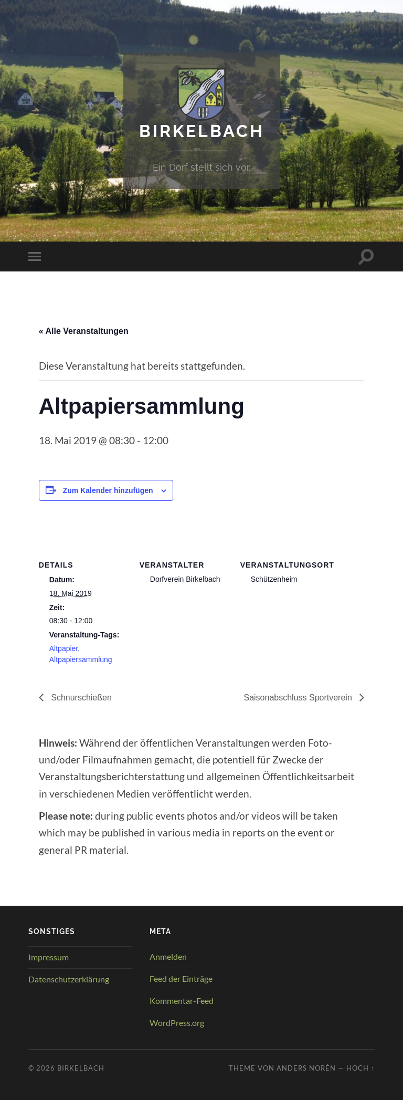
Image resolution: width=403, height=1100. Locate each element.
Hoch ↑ (360, 1068)
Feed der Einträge (181, 978)
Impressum (48, 957)
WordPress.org (177, 1023)
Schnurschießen (80, 697)
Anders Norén (306, 1068)
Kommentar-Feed (182, 1000)
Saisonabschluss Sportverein (298, 697)
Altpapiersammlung (80, 659)
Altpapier (63, 648)
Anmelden (168, 956)
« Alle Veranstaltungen (84, 331)
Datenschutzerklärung (68, 979)
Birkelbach (201, 131)
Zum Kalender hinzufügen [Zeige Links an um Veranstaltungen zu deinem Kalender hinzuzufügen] (108, 490)
